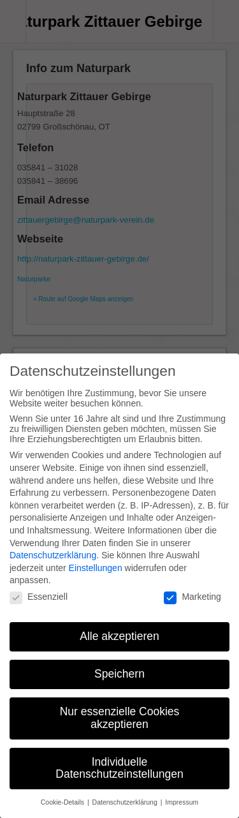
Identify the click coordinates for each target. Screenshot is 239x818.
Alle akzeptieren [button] (119, 622)
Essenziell (39, 583)
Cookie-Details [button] (63, 788)
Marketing (192, 583)
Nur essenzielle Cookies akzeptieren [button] (120, 704)
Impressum (181, 788)
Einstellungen (95, 554)
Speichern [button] (119, 660)
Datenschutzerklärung (53, 542)
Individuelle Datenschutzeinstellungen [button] (119, 755)
